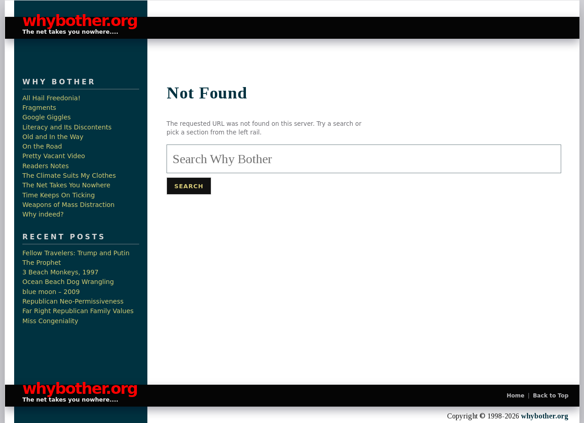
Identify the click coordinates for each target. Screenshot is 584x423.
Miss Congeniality (50, 321)
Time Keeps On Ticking (58, 195)
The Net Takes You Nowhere (66, 185)
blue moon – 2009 (51, 292)
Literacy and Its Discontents (67, 127)
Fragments (39, 107)
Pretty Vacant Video (53, 156)
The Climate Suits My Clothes (69, 175)
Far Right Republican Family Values (78, 311)
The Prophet (41, 262)
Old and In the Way (52, 137)
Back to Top (550, 395)
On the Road (42, 146)
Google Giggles (46, 117)
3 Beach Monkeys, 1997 (60, 272)
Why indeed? (43, 214)
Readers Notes (45, 166)
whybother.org (75, 21)
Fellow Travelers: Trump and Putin (76, 253)
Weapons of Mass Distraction (68, 204)
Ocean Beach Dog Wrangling (68, 282)
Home (516, 395)
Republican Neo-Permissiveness (73, 301)
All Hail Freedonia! (51, 98)
